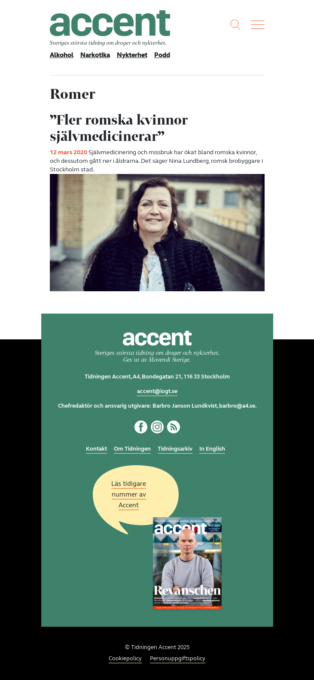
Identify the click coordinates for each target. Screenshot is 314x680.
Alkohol (61, 55)
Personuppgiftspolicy (177, 658)
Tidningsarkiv (175, 448)
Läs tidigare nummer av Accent (128, 494)
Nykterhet (132, 55)
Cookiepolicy (125, 658)
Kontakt (96, 448)
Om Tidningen (132, 448)
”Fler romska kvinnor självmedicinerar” (119, 128)
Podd (162, 55)
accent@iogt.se (157, 391)
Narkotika (95, 55)
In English (212, 448)
